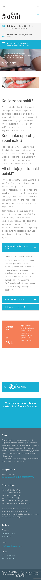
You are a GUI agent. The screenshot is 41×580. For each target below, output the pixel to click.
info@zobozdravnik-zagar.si (12, 546)
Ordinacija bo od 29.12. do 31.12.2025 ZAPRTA (18, 477)
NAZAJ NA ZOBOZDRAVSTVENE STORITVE (15, 387)
